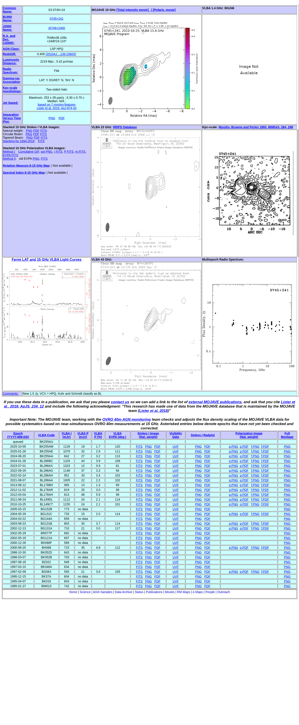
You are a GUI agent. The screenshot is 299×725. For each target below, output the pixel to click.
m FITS (80, 151)
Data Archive (123, 592)
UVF (176, 446)
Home (73, 592)
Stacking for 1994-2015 (19, 141)
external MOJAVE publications (215, 402)
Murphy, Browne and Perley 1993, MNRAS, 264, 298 (256, 127)
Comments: (11, 393)
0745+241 (56, 18)
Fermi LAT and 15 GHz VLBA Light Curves (46, 259)
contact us (120, 402)
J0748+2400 (56, 28)
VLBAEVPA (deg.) (117, 435)
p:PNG (233, 446)
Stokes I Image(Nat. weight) (148, 435)
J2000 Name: (7, 28)
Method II (9, 158)
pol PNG (46, 151)
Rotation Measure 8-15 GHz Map (26, 165)
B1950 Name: (7, 18)
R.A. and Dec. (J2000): (9, 39)
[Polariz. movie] (164, 10)
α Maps (198, 592)
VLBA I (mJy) (67, 435)
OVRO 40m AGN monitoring (126, 419)
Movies (170, 592)
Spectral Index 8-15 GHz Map (24, 172)
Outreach (223, 592)
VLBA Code (46, 435)
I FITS (58, 151)
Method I (9, 151)
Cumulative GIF (28, 151)
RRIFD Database (125, 127)
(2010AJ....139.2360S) (60, 54)
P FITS (68, 151)
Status (139, 592)
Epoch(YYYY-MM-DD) (18, 435)
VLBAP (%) (98, 435)
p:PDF (244, 446)
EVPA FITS (10, 155)
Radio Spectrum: (10, 70)
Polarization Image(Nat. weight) (248, 435)
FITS (43, 130)
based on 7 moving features (56, 104)
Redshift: (9, 54)
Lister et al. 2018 (153, 411)
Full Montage (287, 435)
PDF (62, 118)
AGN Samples (102, 592)
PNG (52, 118)
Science (85, 592)
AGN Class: (11, 49)
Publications (154, 592)
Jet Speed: (10, 103)
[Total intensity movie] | (134, 10)
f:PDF (265, 446)
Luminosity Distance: (11, 61)
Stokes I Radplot (203, 435)
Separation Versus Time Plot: (12, 118)
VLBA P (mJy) (83, 435)
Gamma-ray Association (11, 80)
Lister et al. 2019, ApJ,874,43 (56, 108)
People (210, 592)
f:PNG (255, 446)
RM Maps (183, 592)
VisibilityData (175, 435)
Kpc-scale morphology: (12, 89)
